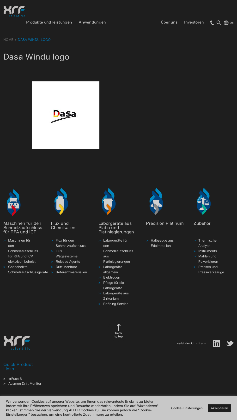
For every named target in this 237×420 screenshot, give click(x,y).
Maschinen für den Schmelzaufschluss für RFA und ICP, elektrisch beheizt (23, 251)
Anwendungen (92, 22)
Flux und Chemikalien (63, 225)
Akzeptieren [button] (219, 408)
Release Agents (68, 262)
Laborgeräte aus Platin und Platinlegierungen (116, 228)
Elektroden (111, 277)
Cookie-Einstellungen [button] (187, 408)
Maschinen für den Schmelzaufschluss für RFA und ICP (22, 228)
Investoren (194, 22)
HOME (8, 40)
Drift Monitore (66, 267)
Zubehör (202, 223)
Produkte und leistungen (49, 22)
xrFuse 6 (15, 379)
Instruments (207, 251)
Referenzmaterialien (71, 272)
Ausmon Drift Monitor (24, 384)
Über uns (169, 22)
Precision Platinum (165, 223)
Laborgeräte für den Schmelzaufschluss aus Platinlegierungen (118, 251)
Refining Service (115, 304)
